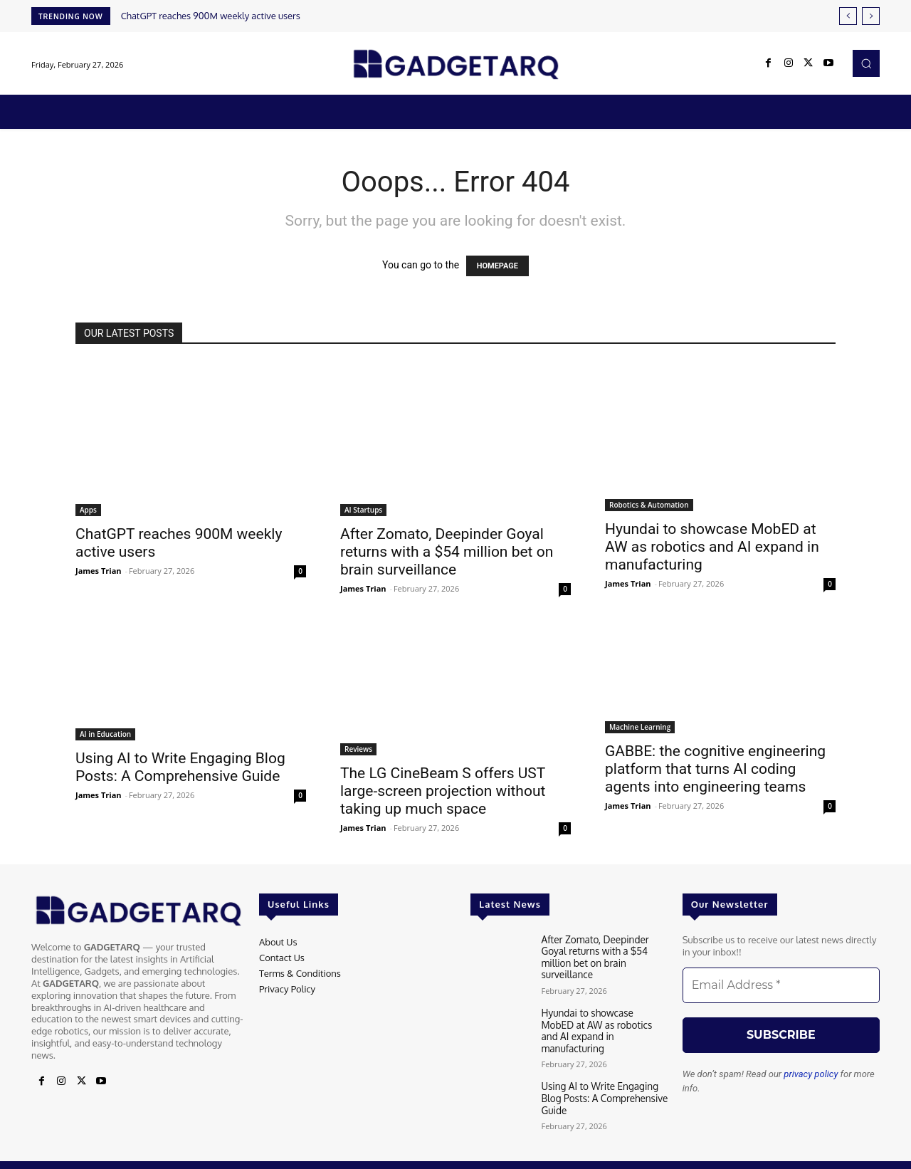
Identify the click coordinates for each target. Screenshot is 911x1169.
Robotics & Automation (649, 505)
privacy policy (811, 1074)
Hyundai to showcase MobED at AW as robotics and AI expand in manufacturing (712, 546)
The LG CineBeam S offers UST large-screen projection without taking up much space (442, 791)
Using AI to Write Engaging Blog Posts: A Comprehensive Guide (180, 767)
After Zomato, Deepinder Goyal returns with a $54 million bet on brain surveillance (446, 551)
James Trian (98, 570)
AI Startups (363, 510)
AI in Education (105, 734)
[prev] (848, 16)
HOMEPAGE (497, 266)
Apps (88, 510)
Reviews (358, 749)
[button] (866, 63)
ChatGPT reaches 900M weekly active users (210, 15)
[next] (871, 16)
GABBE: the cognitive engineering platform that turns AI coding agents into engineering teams (715, 769)
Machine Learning (639, 727)
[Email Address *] (781, 985)
